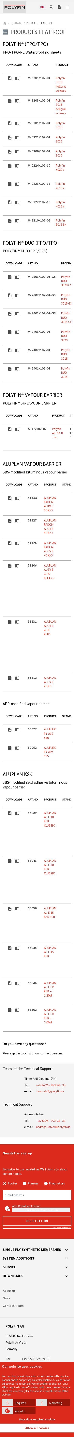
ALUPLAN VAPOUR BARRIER (32, 464)
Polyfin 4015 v (60, 204)
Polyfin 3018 (60, 153)
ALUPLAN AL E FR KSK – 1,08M (50, 1016)
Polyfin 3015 (60, 139)
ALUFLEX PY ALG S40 (50, 733)
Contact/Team (13, 1306)
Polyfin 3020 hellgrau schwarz (61, 84)
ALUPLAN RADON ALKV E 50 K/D (50, 504)
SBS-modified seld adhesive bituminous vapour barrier (35, 784)
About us (9, 1291)
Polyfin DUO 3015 (65, 372)
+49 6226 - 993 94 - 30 (50, 1085)
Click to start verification (41, 1210)
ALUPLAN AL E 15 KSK (50, 952)
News (6, 1298)
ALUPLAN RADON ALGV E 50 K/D (50, 526)
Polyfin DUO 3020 (65, 336)
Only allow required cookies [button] (37, 1419)
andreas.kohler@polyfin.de (53, 1127)
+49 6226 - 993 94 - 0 (35, 1359)
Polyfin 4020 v (60, 167)
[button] (19, 1402)
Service (9, 1267)
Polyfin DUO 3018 (65, 354)
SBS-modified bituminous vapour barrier (35, 472)
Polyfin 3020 (60, 125)
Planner (33, 1183)
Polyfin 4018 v (60, 186)
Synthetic (16, 23)
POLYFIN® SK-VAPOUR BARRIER (29, 403)
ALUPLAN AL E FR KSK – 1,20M (50, 989)
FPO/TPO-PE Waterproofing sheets (32, 52)
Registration (37, 1221)
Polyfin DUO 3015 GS (66, 317)
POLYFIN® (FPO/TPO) (25, 44)
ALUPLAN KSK (17, 774)
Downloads (13, 1276)
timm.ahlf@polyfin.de (50, 1091)
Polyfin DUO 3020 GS (66, 281)
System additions (18, 1258)
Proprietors (57, 1183)
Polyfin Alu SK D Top (57, 433)
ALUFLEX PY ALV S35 (50, 752)
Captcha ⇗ (61, 1227)
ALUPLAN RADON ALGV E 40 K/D (50, 549)
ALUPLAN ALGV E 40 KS (50, 682)
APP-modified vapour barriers (26, 703)
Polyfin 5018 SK (61, 222)
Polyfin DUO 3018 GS (66, 299)
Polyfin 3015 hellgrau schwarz (61, 106)
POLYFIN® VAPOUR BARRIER (32, 395)
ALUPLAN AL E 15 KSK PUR (50, 912)
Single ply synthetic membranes (32, 1249)
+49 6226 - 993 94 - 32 (50, 1121)
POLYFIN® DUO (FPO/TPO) (31, 243)
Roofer (12, 1183)
